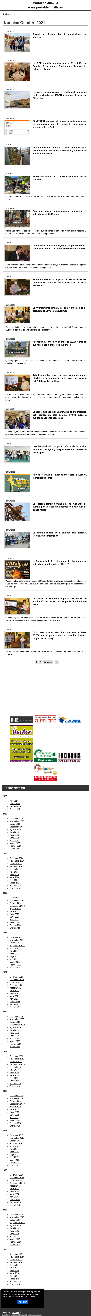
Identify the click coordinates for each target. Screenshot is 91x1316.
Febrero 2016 (15, 1202)
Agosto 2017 (15, 1146)
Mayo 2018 (14, 1115)
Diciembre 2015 (16, 1214)
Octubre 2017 (16, 1141)
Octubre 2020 (16, 1022)
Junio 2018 (14, 1112)
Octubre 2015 (16, 1220)
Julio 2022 (14, 951)
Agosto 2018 (15, 1107)
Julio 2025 (14, 832)
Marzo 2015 (15, 1239)
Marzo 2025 (15, 843)
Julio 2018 (14, 1109)
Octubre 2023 (16, 903)
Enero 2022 (15, 967)
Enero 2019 (15, 1086)
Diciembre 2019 (16, 1056)
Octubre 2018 (16, 1101)
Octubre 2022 (16, 943)
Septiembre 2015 (17, 1223)
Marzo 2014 (15, 1279)
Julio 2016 (14, 1189)
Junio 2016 (14, 1191)
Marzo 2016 (15, 1200)
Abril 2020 (14, 1038)
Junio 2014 (14, 1271)
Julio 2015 (14, 1228)
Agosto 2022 (15, 948)
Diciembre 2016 (16, 1175)
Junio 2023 (14, 914)
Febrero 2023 (15, 925)
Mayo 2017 (14, 1154)
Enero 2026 (15, 809)
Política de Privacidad (19, 1315)
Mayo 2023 (14, 917)
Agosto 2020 (15, 1027)
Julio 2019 (14, 1070)
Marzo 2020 (15, 1041)
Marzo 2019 (15, 1081)
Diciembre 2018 (16, 1096)
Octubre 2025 (16, 824)
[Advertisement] (45, 693)
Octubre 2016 (16, 1180)
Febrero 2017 (15, 1163)
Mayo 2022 (14, 956)
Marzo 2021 (15, 1002)
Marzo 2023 (15, 922)
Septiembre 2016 (17, 1183)
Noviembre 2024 (17, 861)
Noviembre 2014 (17, 1257)
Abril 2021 (14, 999)
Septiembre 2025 (17, 827)
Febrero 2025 (15, 846)
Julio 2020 (14, 1030)
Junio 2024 (14, 875)
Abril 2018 (14, 1118)
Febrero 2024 (15, 885)
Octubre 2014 (16, 1260)
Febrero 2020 (15, 1044)
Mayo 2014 (14, 1273)
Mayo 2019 (14, 1075)
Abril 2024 (14, 880)
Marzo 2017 (15, 1160)
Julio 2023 (14, 911)
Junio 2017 (14, 1152)
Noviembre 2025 (17, 821)
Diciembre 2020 (16, 1016)
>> (57, 662)
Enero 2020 (15, 1047)
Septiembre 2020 (17, 1025)
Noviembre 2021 (17, 980)
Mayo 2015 (14, 1234)
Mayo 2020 (14, 1036)
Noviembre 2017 (17, 1138)
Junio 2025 (14, 835)
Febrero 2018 (15, 1123)
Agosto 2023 (15, 909)
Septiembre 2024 (17, 866)
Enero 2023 (15, 928)
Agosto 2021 (15, 988)
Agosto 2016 (15, 1186)
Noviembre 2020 (17, 1019)
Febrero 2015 (15, 1242)
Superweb (15, 1313)
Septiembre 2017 (17, 1143)
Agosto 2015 (15, 1225)
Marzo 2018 (15, 1120)
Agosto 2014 (15, 1265)
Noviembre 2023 (17, 900)
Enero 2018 (15, 1126)
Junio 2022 (14, 954)
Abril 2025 (14, 841)
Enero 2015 (15, 1245)
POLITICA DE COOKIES (26, 1296)
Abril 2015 (14, 1236)
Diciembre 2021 (16, 977)
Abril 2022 (14, 959)
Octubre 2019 (16, 1062)
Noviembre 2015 (17, 1217)
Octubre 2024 (16, 864)
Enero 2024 (15, 888)
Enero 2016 (15, 1205)
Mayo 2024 (14, 877)
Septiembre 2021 (17, 985)
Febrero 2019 (15, 1084)
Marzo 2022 (15, 962)
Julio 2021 (14, 991)
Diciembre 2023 (16, 898)
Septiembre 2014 (17, 1262)
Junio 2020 (14, 1033)
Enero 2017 (15, 1165)
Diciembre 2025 (16, 818)
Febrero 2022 (15, 965)
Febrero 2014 (15, 1281)
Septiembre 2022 (17, 946)
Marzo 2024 (15, 883)
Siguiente (47, 662)
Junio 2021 (14, 993)
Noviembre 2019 (17, 1059)
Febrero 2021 (15, 1004)
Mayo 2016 (14, 1194)
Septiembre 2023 (17, 906)
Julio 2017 (14, 1149)
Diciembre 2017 (16, 1135)
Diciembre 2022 (16, 937)
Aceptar (22, 1302)
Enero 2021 (15, 1007)
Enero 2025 (15, 849)
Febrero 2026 (15, 806)
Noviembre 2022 (17, 940)
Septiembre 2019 (17, 1064)
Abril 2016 (14, 1197)
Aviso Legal (6, 1315)
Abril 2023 (14, 920)
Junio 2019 (14, 1073)
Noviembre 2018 (17, 1098)
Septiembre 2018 (17, 1104)
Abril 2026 (14, 801)
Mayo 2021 (14, 996)
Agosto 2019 (15, 1067)
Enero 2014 (15, 1284)
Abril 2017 (14, 1157)
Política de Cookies (35, 1315)
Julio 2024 (14, 872)
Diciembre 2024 (16, 858)
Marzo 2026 (15, 804)
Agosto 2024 (15, 869)
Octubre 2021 (16, 982)
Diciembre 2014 (16, 1254)
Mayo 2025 (14, 838)
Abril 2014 (14, 1276)
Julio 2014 (14, 1268)
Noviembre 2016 (17, 1178)
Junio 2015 (14, 1231)
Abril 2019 (14, 1078)
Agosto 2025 (15, 829)
